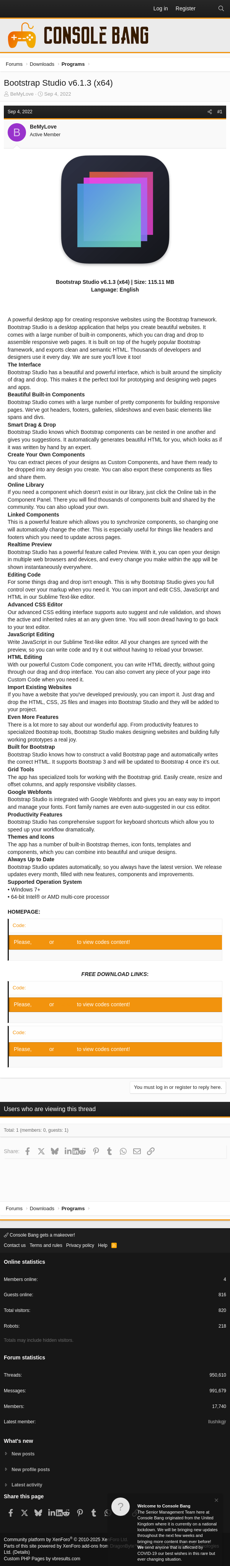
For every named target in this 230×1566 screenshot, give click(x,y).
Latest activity (26, 1485)
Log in (41, 942)
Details (21, 1552)
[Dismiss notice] (216, 1501)
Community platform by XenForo (66, 1539)
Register (66, 942)
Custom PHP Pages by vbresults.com (42, 1558)
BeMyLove (22, 94)
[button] (10, 9)
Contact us (15, 1245)
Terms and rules (45, 1245)
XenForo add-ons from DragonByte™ (101, 1546)
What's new (18, 1441)
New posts (22, 1454)
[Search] (221, 8)
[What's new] (206, 8)
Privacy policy (80, 1245)
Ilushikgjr (217, 1421)
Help (103, 1245)
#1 (219, 111)
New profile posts (30, 1469)
